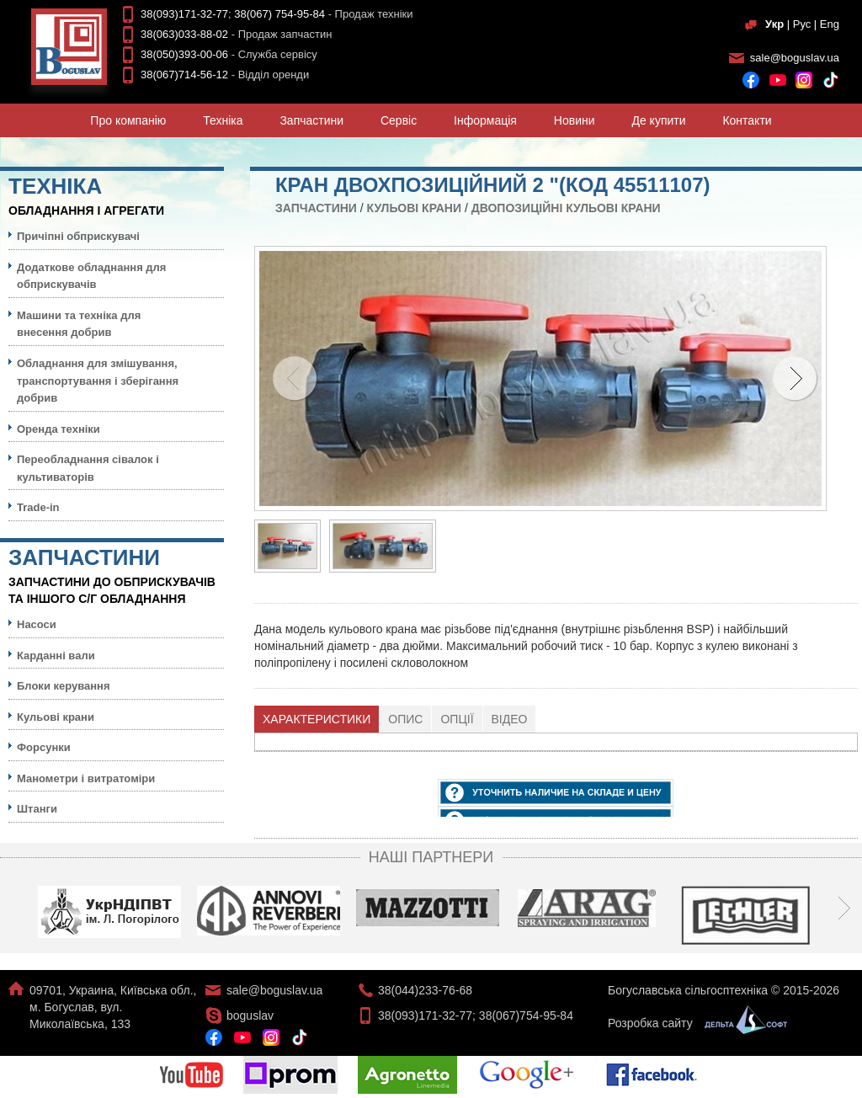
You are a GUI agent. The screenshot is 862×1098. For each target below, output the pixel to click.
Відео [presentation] (510, 719)
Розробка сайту (693, 1023)
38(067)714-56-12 (184, 74)
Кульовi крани (414, 208)
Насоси (36, 624)
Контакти (746, 120)
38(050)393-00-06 (184, 54)
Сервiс (398, 120)
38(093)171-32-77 (184, 14)
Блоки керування (63, 686)
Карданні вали (56, 655)
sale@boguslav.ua (794, 57)
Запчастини (311, 120)
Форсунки (44, 747)
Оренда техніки (58, 429)
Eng (829, 24)
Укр (774, 24)
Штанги (37, 808)
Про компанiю (128, 120)
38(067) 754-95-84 (279, 14)
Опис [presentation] (405, 719)
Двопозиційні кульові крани (566, 208)
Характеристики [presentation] (316, 719)
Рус (802, 24)
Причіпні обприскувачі (78, 236)
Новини (574, 120)
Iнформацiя (485, 120)
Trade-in (38, 507)
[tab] (317, 719)
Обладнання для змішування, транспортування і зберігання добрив (97, 380)
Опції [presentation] (456, 719)
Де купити (658, 120)
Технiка (222, 120)
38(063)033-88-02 (184, 34)
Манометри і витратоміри (86, 778)
